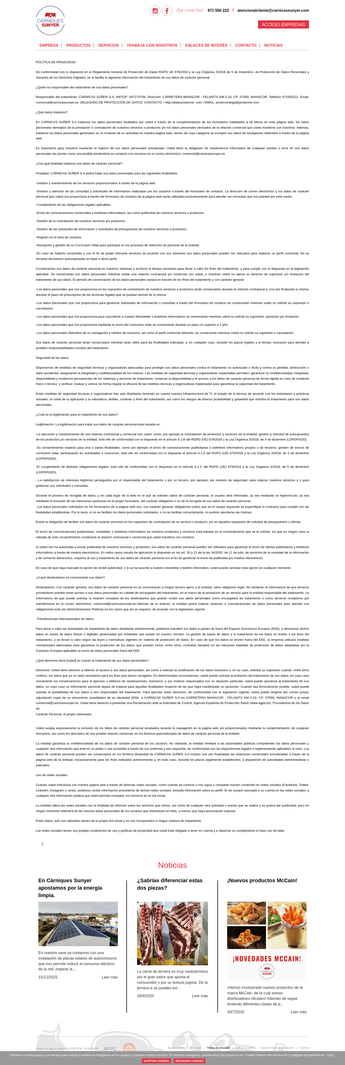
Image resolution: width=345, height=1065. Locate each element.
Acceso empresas (283, 24)
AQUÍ (330, 1055)
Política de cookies (245, 1048)
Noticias (273, 45)
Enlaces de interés (206, 45)
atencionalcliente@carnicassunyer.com (273, 10)
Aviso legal (195, 1048)
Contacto (246, 45)
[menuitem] (155, 11)
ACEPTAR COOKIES (156, 1060)
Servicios (108, 45)
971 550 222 (218, 10)
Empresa (49, 45)
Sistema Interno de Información (277, 1048)
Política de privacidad (218, 1048)
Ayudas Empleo (176, 1048)
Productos (78, 45)
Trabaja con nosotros (152, 45)
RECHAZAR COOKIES (189, 1060)
